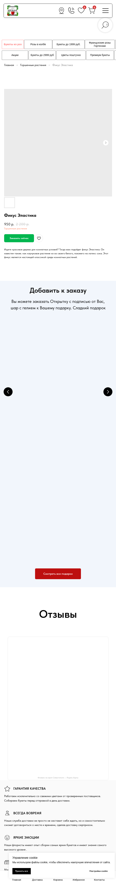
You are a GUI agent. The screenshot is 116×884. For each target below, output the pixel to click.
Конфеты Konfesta (80, 382)
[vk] (6, 787)
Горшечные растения (33, 65)
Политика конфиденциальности (79, 783)
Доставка (67, 771)
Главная (9, 65)
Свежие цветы (12, 821)
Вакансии (67, 800)
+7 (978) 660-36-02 (79, 816)
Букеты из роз (11, 816)
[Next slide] (107, 366)
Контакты (9, 838)
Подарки (9, 827)
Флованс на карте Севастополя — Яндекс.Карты (58, 634)
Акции (65, 789)
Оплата (66, 777)
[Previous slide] (8, 366)
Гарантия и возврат (72, 794)
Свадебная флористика (17, 833)
